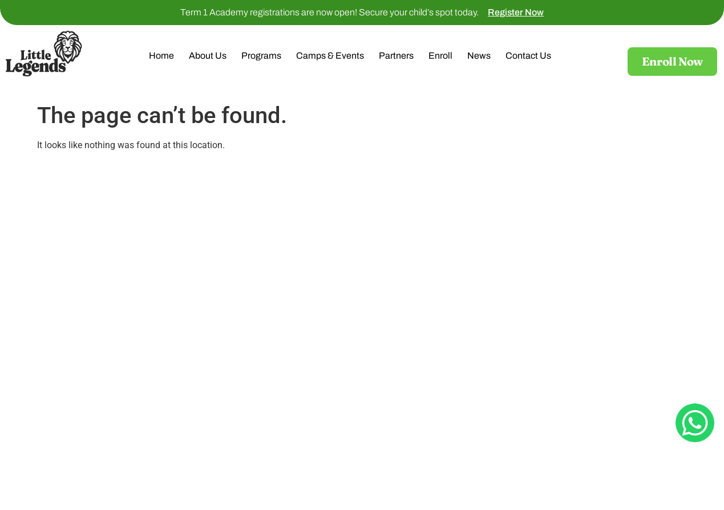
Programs (261, 55)
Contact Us (528, 55)
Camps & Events (330, 55)
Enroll (440, 55)
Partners (396, 55)
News (479, 55)
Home (161, 55)
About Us (207, 55)
